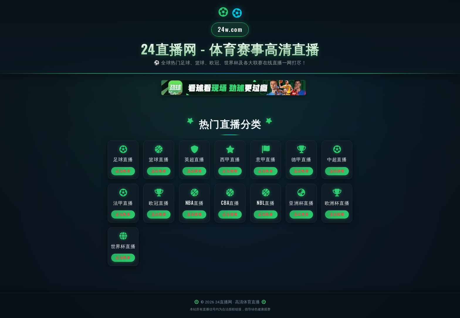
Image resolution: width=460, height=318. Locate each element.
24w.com (230, 30)
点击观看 (118, 174)
